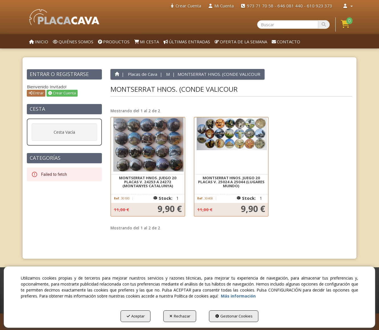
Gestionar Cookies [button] (234, 316)
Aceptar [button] (136, 316)
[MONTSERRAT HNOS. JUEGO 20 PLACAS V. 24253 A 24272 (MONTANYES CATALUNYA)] (148, 145)
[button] (64, 17)
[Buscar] (324, 24)
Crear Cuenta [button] (62, 92)
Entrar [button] (36, 92)
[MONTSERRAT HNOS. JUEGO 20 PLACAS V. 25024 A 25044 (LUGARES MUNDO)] (231, 145)
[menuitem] (186, 5)
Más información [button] (238, 296)
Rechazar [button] (180, 316)
